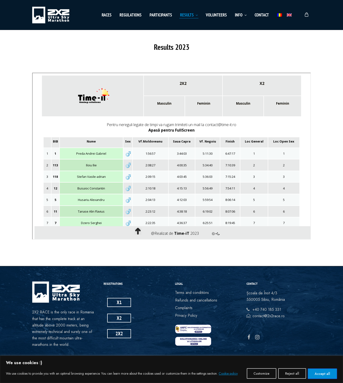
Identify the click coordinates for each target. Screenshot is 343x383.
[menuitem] (279, 15)
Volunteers (216, 15)
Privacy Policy (186, 315)
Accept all (322, 373)
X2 (119, 318)
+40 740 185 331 (266, 309)
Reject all (292, 373)
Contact (262, 15)
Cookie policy (228, 373)
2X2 (119, 333)
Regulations (130, 15)
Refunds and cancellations (196, 300)
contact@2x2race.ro (268, 316)
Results (189, 15)
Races (106, 15)
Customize (261, 373)
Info (241, 15)
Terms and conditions (192, 292)
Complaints (183, 308)
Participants (161, 15)
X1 (119, 302)
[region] (171, 369)
